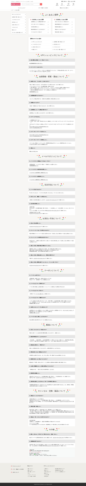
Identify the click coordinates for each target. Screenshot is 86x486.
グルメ (29, 473)
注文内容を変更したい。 (39, 26)
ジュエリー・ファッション (32, 474)
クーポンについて (19, 27)
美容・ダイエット (30, 468)
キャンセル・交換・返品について (60, 49)
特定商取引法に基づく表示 (59, 470)
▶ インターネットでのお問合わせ (35, 452)
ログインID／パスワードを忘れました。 (39, 24)
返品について (46, 473)
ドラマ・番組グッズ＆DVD (43, 7)
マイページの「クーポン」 (46, 302)
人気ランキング (16, 472)
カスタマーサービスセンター (51, 199)
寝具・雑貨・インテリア (31, 471)
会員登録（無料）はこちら (34, 303)
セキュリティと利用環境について (60, 471)
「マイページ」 (36, 376)
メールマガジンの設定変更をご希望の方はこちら (38, 172)
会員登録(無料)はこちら (33, 91)
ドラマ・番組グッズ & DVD (18, 469)
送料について (46, 470)
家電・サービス (30, 470)
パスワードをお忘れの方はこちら (35, 127)
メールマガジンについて (37, 44)
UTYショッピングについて (37, 41)
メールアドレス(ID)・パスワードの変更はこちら (38, 144)
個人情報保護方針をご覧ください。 (36, 63)
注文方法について (57, 44)
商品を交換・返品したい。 (63, 32)
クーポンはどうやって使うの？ (39, 32)
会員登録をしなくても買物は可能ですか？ (39, 21)
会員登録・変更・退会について (59, 41)
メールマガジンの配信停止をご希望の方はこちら (38, 179)
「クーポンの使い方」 (39, 293)
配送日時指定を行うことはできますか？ (39, 29)
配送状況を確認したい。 (63, 26)
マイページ (31, 208)
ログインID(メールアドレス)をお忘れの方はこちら (38, 126)
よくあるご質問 (71, 1)
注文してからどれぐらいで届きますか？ (63, 21)
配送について (35, 49)
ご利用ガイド (65, 1)
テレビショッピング (21, 7)
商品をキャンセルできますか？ (63, 29)
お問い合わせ (46, 476)
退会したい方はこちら (33, 151)
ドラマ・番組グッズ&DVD (32, 476)
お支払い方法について (19, 24)
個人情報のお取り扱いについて (60, 468)
